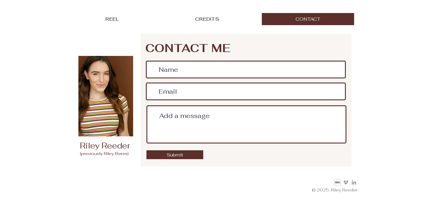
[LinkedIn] (354, 182)
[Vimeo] (346, 182)
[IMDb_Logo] (337, 182)
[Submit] (174, 154)
